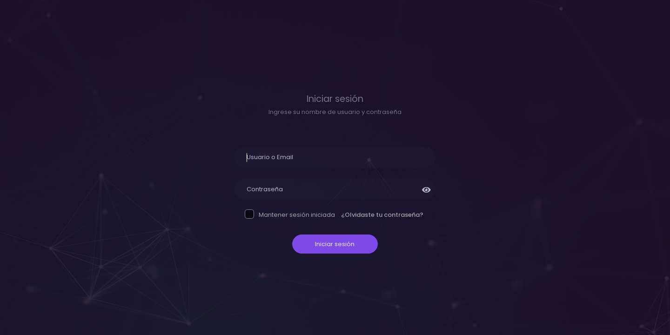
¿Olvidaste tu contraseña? (382, 214)
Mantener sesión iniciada (291, 215)
